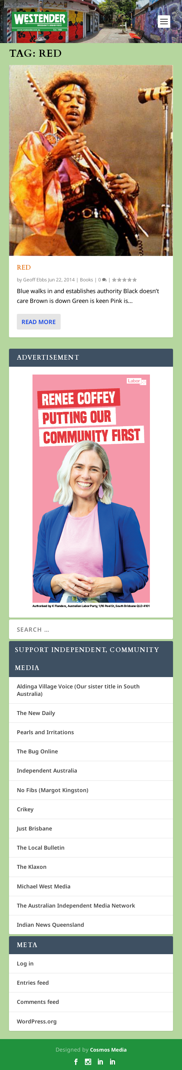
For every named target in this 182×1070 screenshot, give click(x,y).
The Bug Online (37, 751)
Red (24, 267)
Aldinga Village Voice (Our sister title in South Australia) (78, 690)
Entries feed (33, 982)
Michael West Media (43, 886)
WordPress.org (37, 1021)
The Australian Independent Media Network (76, 905)
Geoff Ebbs (35, 279)
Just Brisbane (34, 828)
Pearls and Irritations (45, 732)
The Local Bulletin (41, 847)
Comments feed (38, 1001)
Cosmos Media (108, 1049)
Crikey (25, 809)
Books (86, 279)
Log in (25, 963)
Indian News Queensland (50, 924)
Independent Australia (47, 770)
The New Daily (36, 713)
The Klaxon (32, 866)
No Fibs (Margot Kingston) (52, 790)
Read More (39, 322)
